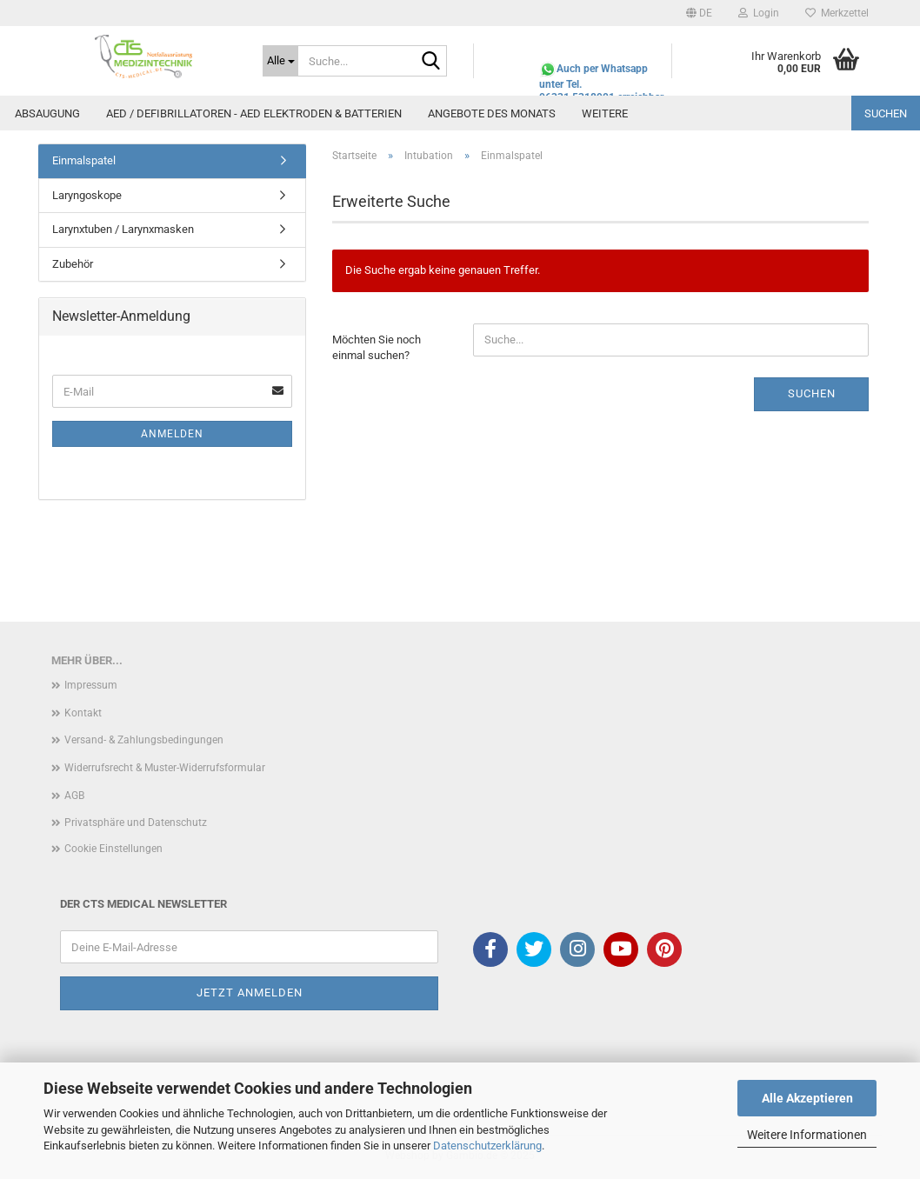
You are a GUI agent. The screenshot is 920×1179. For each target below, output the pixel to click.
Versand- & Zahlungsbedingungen (143, 740)
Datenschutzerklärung (487, 1145)
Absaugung (47, 113)
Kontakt (83, 713)
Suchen (885, 113)
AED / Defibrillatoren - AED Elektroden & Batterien (254, 113)
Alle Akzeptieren (807, 1098)
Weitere (605, 113)
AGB (74, 795)
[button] (699, 13)
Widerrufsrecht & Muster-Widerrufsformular (164, 768)
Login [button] (758, 13)
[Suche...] (280, 61)
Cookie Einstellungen (113, 849)
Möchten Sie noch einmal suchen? (376, 348)
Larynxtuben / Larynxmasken (123, 229)
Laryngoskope (87, 195)
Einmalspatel (84, 160)
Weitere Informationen (807, 1135)
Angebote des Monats (492, 113)
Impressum (90, 685)
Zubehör (72, 263)
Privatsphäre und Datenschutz (135, 822)
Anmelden (172, 434)
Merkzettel (837, 13)
